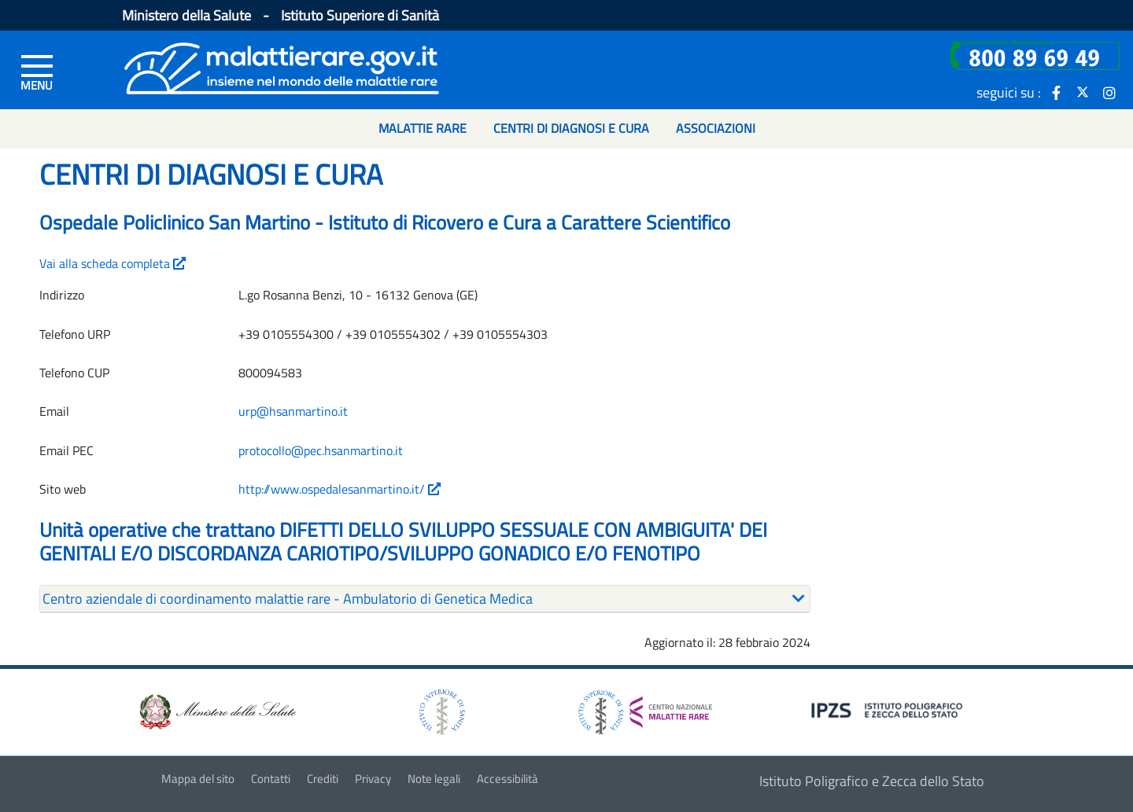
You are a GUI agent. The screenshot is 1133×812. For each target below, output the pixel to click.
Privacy (373, 779)
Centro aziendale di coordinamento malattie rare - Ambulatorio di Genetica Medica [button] (287, 598)
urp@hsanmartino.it (293, 411)
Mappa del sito (197, 779)
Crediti (322, 779)
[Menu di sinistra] (37, 71)
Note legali (434, 779)
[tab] (425, 599)
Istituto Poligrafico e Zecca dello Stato (871, 781)
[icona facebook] (1056, 92)
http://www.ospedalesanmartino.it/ (339, 488)
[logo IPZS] (889, 708)
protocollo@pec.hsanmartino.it (320, 450)
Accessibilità (507, 779)
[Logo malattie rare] (281, 66)
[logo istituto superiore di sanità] (440, 710)
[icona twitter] (1082, 92)
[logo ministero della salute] (216, 710)
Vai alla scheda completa (112, 263)
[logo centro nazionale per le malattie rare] (645, 707)
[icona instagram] (1109, 92)
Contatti (270, 779)
